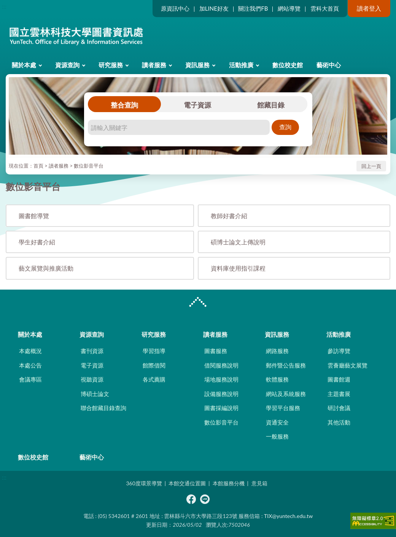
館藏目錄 (271, 105)
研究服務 (111, 64)
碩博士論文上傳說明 (238, 242)
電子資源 (197, 105)
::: (4, 6)
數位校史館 (287, 64)
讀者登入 (369, 8)
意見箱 (259, 483)
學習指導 (154, 350)
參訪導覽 (339, 350)
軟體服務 (277, 379)
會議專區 (30, 379)
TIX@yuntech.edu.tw (288, 516)
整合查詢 (124, 105)
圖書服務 (215, 350)
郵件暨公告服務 (286, 365)
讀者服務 (154, 64)
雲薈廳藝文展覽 (347, 365)
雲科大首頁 (324, 8)
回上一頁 (371, 166)
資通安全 (277, 422)
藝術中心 (328, 64)
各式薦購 (154, 379)
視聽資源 (92, 379)
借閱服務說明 (221, 365)
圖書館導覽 (34, 215)
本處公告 (30, 365)
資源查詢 (67, 64)
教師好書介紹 (229, 215)
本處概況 (30, 350)
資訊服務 (197, 64)
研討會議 (339, 407)
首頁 (38, 166)
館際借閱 (154, 365)
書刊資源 (92, 350)
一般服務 (277, 436)
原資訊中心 (175, 8)
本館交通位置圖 (187, 483)
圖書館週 (339, 379)
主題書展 (339, 393)
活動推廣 (241, 64)
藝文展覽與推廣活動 (46, 268)
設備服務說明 (221, 393)
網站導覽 (289, 8)
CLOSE (198, 302)
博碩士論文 (95, 393)
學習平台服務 (283, 407)
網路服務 (277, 350)
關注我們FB (253, 8)
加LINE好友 (214, 8)
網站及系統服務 (286, 393)
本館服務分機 (229, 483)
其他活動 (339, 422)
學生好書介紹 (37, 242)
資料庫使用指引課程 (238, 268)
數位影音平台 (88, 166)
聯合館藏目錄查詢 (103, 407)
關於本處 (24, 64)
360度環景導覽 (144, 483)
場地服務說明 (221, 379)
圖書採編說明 (221, 407)
